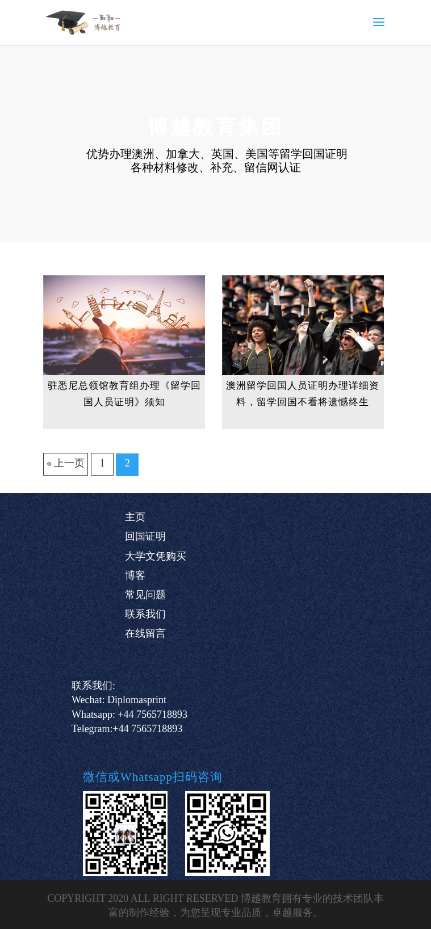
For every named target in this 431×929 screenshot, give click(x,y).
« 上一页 (66, 463)
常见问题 (145, 594)
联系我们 (145, 614)
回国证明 (145, 536)
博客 (135, 575)
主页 (135, 517)
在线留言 (145, 633)
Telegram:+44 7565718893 (127, 728)
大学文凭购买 (155, 556)
